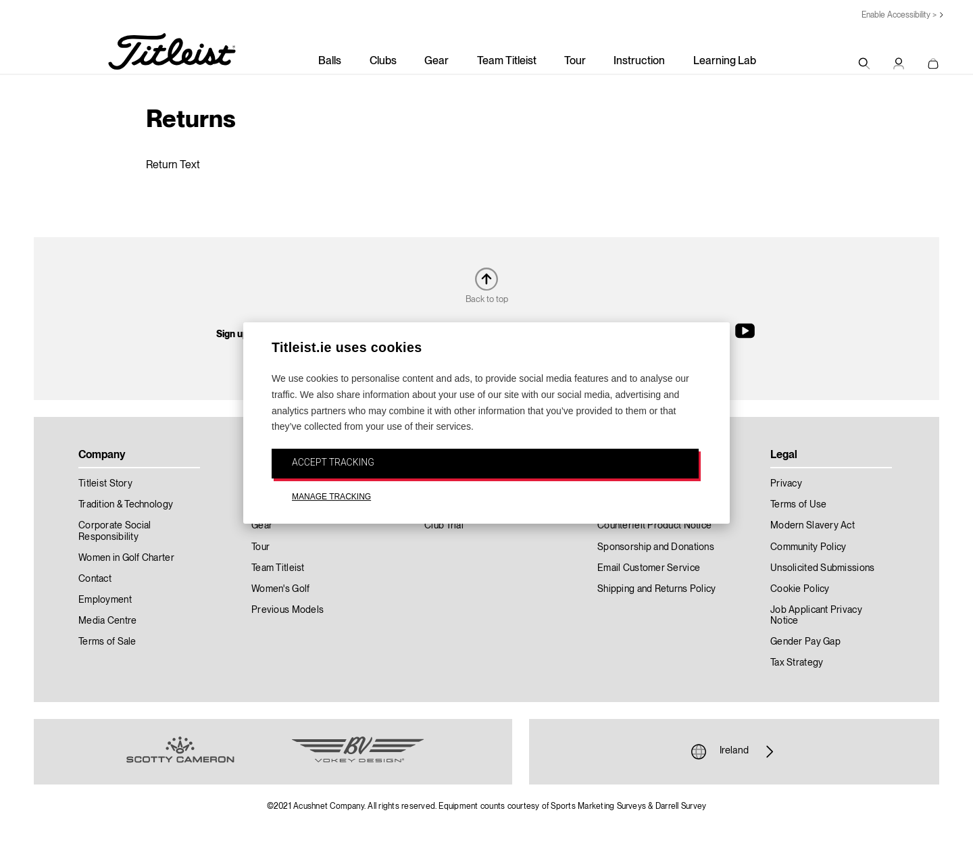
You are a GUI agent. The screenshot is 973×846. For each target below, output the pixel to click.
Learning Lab (724, 61)
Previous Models (287, 610)
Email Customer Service (648, 568)
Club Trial (444, 526)
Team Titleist (507, 61)
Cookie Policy (800, 589)
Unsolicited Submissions (822, 568)
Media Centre (107, 621)
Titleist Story (105, 484)
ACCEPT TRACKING (333, 462)
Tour (575, 61)
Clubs (383, 61)
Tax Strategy (796, 663)
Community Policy (808, 547)
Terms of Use (798, 505)
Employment (105, 600)
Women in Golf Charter (126, 558)
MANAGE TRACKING (331, 496)
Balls (329, 61)
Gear (436, 61)
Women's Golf (280, 589)
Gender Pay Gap (805, 642)
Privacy (786, 484)
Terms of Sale (107, 642)
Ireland (734, 751)
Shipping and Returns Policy (656, 589)
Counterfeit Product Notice (654, 526)
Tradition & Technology (125, 505)
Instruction (639, 61)
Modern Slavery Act (812, 526)
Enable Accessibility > (899, 15)
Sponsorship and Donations (655, 547)
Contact (94, 579)
